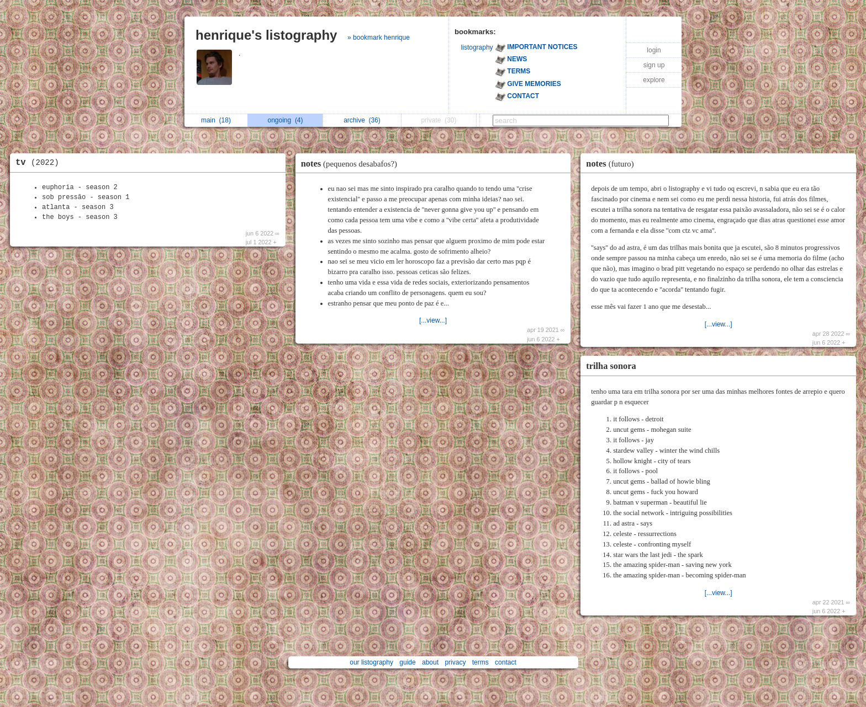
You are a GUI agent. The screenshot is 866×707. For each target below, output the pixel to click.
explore (653, 80)
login (654, 50)
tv (40, 163)
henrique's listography (266, 35)
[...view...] (433, 320)
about (430, 662)
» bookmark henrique (378, 37)
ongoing (285, 120)
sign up (654, 65)
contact (505, 662)
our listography (371, 662)
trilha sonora (611, 366)
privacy (455, 662)
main (216, 120)
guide (407, 662)
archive (362, 120)
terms (480, 662)
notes (352, 163)
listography (477, 47)
